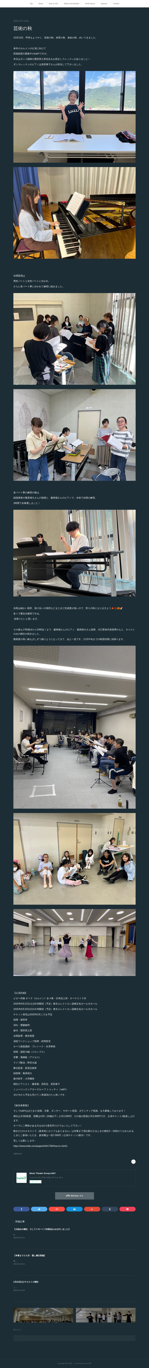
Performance (90, 4)
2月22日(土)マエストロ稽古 (26, 1282)
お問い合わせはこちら (74, 1196)
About (40, 4)
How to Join (53, 4)
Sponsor (104, 4)
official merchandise (71, 4)
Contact (116, 4)
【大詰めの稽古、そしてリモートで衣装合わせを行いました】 (41, 1229)
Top (31, 4)
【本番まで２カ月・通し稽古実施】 (29, 1255)
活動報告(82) (17, 1154)
